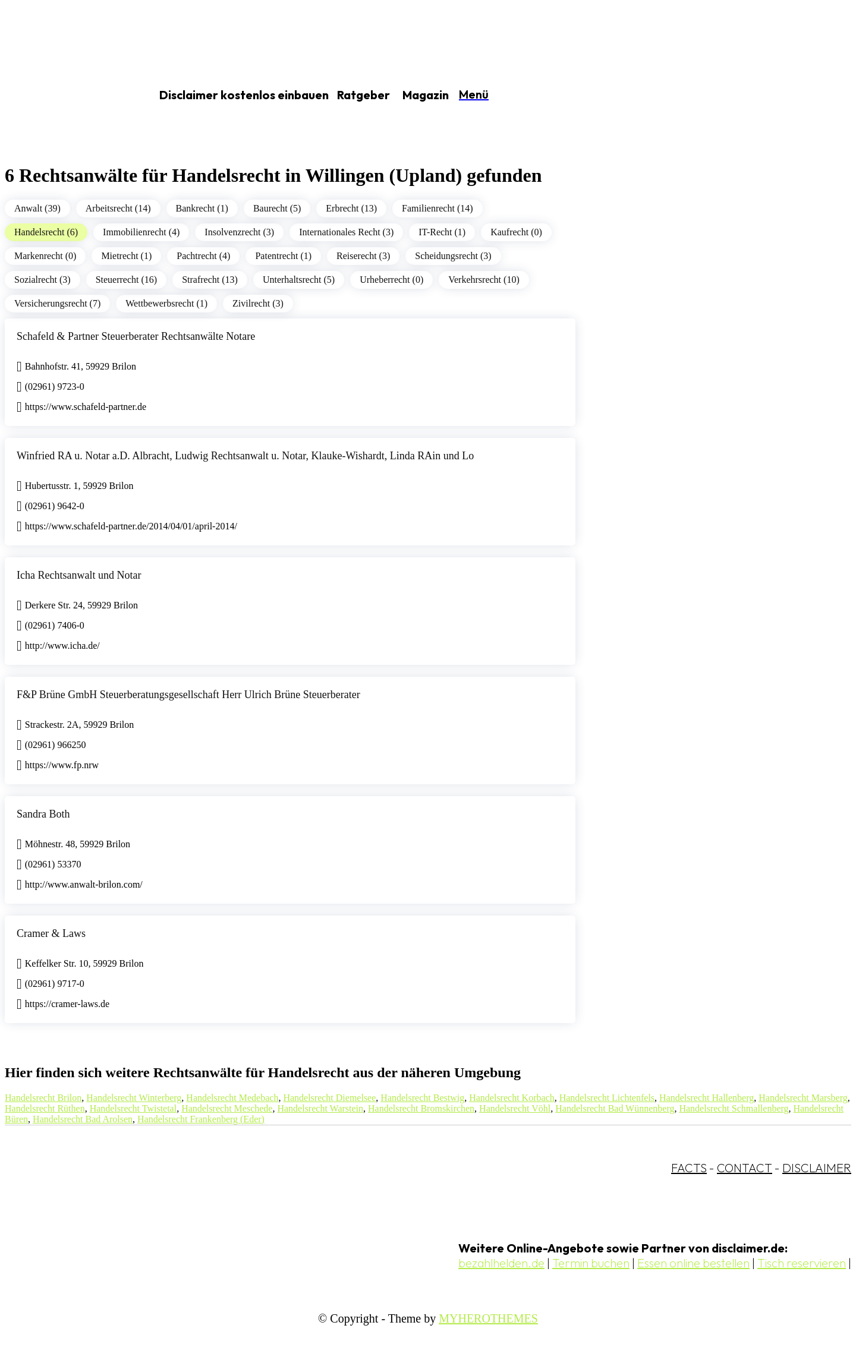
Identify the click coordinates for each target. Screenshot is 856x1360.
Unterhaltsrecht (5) (299, 279)
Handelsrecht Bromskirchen (421, 1108)
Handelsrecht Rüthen (45, 1108)
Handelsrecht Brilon (43, 1098)
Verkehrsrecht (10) (484, 279)
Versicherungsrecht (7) (57, 303)
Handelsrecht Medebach (232, 1098)
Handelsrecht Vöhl (514, 1108)
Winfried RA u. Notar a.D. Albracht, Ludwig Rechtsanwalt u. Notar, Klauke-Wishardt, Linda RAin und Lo (245, 456)
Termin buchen (591, 1262)
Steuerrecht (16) (127, 279)
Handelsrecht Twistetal (133, 1108)
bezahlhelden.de (501, 1262)
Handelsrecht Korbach (512, 1098)
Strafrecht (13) (210, 279)
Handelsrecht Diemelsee (329, 1098)
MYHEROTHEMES (488, 1318)
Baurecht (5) (277, 208)
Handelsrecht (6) (46, 232)
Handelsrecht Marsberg (803, 1098)
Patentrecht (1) (283, 256)
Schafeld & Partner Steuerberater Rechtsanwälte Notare (136, 336)
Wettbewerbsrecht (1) (166, 303)
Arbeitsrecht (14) (118, 208)
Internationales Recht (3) (346, 232)
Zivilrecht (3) (258, 303)
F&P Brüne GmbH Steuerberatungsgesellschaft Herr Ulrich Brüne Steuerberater (188, 694)
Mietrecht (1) (126, 256)
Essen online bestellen (693, 1262)
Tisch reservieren (801, 1262)
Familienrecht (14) (437, 208)
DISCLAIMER (816, 1167)
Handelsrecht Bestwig (422, 1098)
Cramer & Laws (51, 933)
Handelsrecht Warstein (320, 1108)
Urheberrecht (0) (391, 279)
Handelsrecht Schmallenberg (733, 1108)
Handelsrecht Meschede (226, 1108)
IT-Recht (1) (441, 232)
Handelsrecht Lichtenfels (606, 1098)
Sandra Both (43, 814)
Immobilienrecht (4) (141, 232)
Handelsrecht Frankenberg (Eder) (201, 1119)
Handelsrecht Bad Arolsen (83, 1119)
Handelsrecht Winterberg (133, 1098)
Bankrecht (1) (202, 208)
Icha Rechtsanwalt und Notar (79, 575)
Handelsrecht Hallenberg (706, 1098)
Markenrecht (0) (45, 256)
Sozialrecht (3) (42, 279)
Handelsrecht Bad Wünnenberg (614, 1108)
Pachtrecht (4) (203, 256)
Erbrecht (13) (351, 208)
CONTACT (744, 1167)
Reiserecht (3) (363, 256)
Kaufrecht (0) (516, 232)
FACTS (689, 1167)
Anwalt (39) (37, 208)
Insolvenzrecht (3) (239, 232)
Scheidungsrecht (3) (453, 256)
